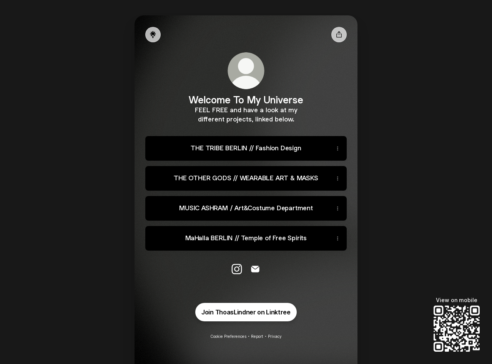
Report (257, 336)
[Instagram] (237, 269)
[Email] (255, 269)
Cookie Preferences (228, 336)
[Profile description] (246, 114)
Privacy (275, 336)
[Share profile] (339, 34)
